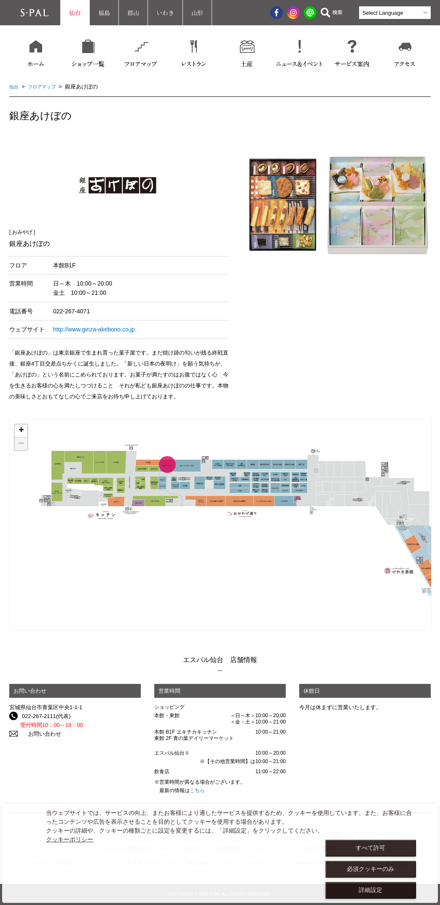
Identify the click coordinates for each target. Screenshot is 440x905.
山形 (197, 12)
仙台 (75, 12)
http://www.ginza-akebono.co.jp (94, 329)
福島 (104, 12)
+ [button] (21, 430)
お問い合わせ (38, 734)
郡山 (133, 12)
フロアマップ (46, 86)
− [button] (21, 444)
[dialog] (220, 853)
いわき (165, 12)
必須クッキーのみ (370, 868)
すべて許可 (370, 847)
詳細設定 (370, 889)
